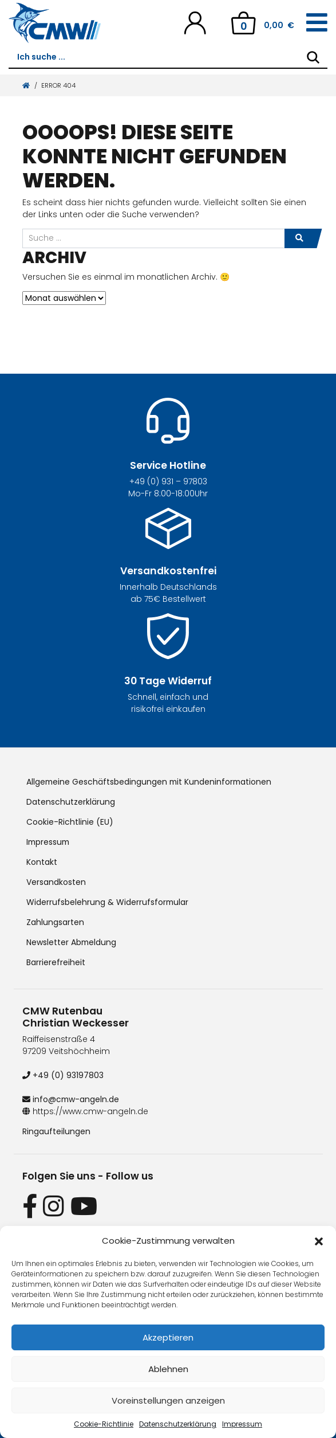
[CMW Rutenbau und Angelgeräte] (55, 23)
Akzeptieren (168, 1337)
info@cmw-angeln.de (71, 1099)
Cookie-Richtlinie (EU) (69, 822)
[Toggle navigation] (316, 23)
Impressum (242, 1424)
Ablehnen (168, 1369)
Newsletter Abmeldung (71, 942)
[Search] (313, 57)
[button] (319, 1241)
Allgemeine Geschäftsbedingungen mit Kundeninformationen (150, 781)
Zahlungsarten (55, 922)
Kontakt (41, 862)
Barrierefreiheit (55, 962)
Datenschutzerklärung (177, 1424)
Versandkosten (56, 882)
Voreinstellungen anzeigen (168, 1400)
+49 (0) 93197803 (63, 1075)
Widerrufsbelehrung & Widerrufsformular (107, 902)
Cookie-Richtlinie (103, 1424)
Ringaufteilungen (56, 1131)
